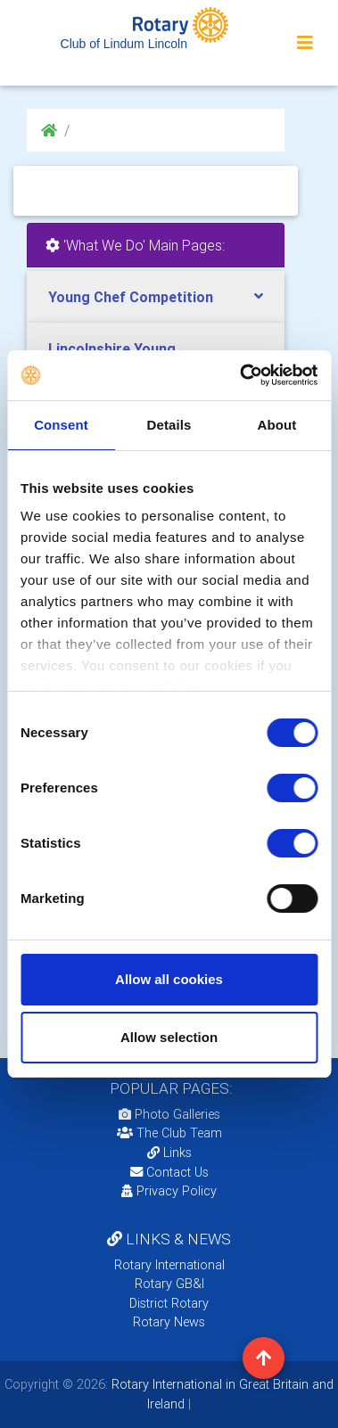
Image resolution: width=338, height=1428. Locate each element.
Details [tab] (169, 424)
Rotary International (169, 1265)
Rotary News (169, 1322)
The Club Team (169, 1133)
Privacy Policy (169, 1191)
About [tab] (277, 424)
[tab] (155, 297)
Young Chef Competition (130, 297)
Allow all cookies (169, 979)
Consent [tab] (61, 424)
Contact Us (169, 1172)
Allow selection (169, 1037)
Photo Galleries (169, 1114)
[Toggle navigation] (305, 42)
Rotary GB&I (169, 1284)
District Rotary (169, 1303)
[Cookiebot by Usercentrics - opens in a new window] (241, 375)
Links (169, 1153)
